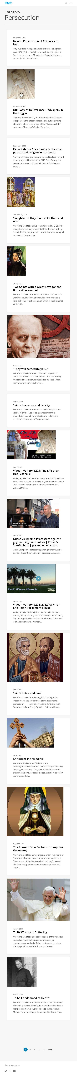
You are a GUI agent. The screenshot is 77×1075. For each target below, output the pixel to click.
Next (50, 1050)
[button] (71, 3)
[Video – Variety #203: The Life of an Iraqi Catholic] (38, 463)
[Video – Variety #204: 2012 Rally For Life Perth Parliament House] (38, 597)
